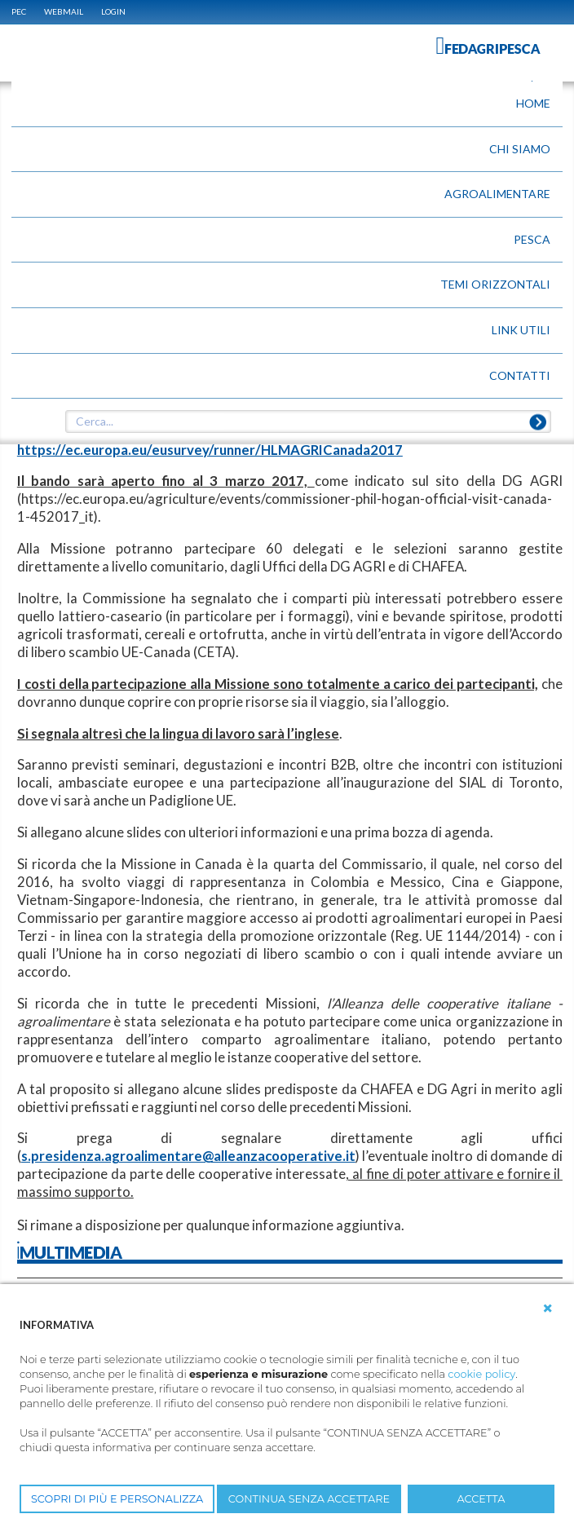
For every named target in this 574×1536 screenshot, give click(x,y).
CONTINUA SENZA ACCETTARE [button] (309, 1499)
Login (113, 11)
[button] (547, 1308)
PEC (18, 11)
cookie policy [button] (481, 1374)
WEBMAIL (63, 11)
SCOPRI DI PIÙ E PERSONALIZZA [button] (117, 1499)
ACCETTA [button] (481, 1499)
